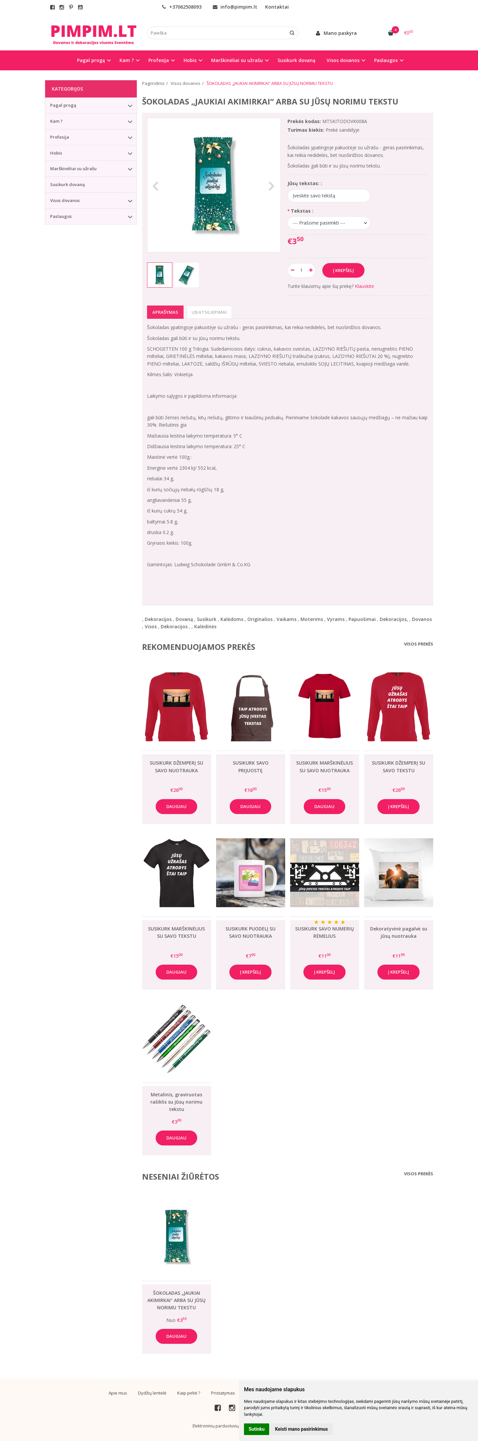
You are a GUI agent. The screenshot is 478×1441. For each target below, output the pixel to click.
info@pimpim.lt (235, 7)
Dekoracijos (158, 619)
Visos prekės (418, 644)
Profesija (59, 137)
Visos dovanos (65, 200)
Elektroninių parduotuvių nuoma (223, 1426)
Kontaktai (277, 7)
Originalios (260, 619)
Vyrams (336, 619)
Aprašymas (165, 312)
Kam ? (56, 121)
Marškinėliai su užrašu (73, 169)
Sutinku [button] (257, 1429)
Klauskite (364, 286)
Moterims (311, 619)
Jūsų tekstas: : (304, 183)
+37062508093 (181, 7)
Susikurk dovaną (296, 60)
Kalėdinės (205, 626)
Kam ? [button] (127, 60)
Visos (151, 626)
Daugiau (176, 806)
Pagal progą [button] (91, 60)
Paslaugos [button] (386, 60)
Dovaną (184, 619)
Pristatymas (223, 1393)
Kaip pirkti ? (188, 1393)
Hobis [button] (190, 60)
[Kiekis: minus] (292, 270)
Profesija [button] (158, 60)
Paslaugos (61, 216)
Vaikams (286, 619)
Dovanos (422, 619)
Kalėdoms (231, 619)
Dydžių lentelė (152, 1393)
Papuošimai (362, 619)
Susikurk (206, 619)
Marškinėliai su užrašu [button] (237, 60)
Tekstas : (302, 211)
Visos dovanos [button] (343, 60)
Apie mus (118, 1393)
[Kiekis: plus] (311, 270)
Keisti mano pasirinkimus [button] (301, 1429)
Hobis (56, 153)
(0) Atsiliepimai (209, 312)
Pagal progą (63, 105)
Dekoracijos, (394, 619)
